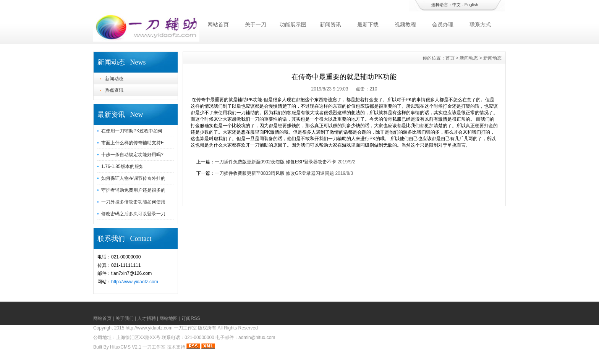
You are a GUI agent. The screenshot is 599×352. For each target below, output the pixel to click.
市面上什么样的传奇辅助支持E (132, 142)
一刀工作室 (153, 347)
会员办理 (442, 24)
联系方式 (480, 24)
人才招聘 (147, 318)
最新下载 (368, 24)
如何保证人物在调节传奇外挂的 (133, 178)
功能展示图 (293, 24)
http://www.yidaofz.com (134, 281)
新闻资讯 (330, 24)
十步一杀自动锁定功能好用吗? (132, 154)
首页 (450, 58)
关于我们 (124, 318)
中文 (456, 4)
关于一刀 (255, 24)
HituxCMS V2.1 (125, 347)
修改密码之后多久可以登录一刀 (133, 213)
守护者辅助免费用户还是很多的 (133, 190)
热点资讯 (114, 90)
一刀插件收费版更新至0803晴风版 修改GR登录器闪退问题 (274, 173)
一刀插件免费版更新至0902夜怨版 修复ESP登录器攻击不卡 (275, 162)
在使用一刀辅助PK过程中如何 (131, 131)
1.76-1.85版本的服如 (122, 166)
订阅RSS (190, 318)
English (471, 4)
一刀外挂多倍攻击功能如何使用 (133, 202)
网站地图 (168, 318)
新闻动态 (114, 78)
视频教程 (405, 24)
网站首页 (218, 24)
